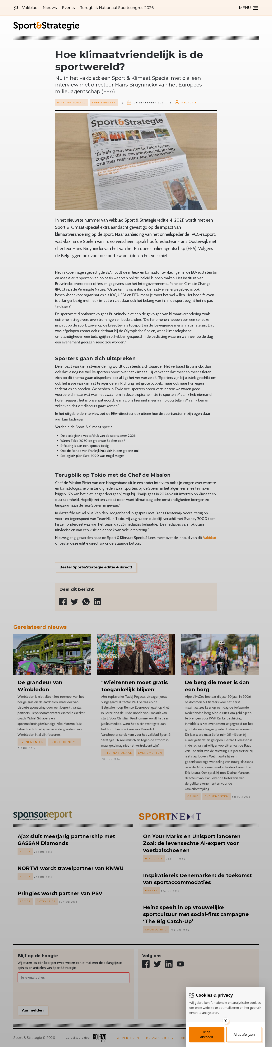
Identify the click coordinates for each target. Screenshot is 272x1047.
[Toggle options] (225, 1020)
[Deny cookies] (244, 1034)
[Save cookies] (206, 1034)
